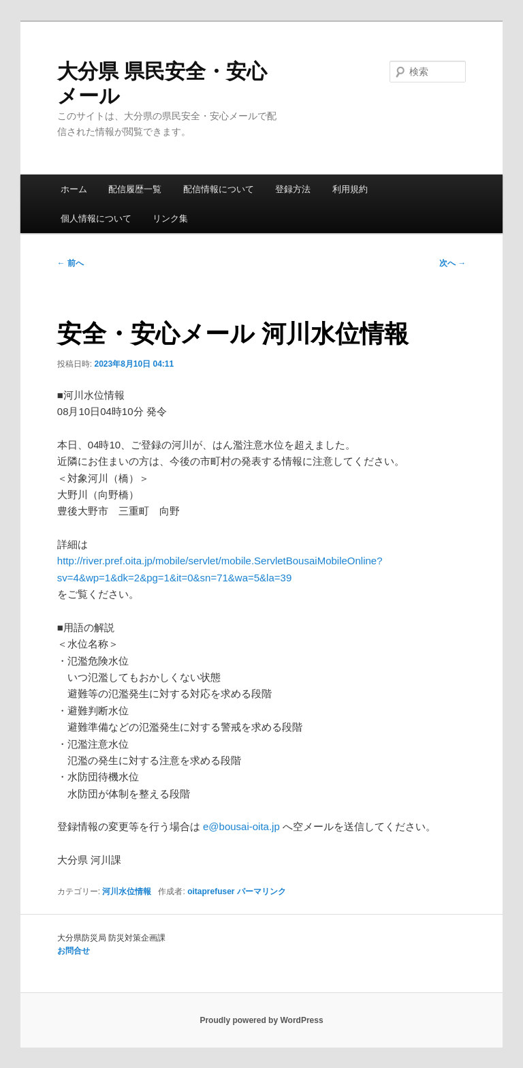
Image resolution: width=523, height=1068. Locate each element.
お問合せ (73, 951)
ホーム (74, 189)
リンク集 (170, 218)
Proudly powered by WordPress (261, 1020)
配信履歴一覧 (134, 189)
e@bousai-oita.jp (241, 826)
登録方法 (293, 189)
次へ (452, 263)
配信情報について (218, 189)
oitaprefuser (210, 891)
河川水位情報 (126, 891)
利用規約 (350, 189)
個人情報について (96, 218)
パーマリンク (261, 891)
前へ (70, 263)
